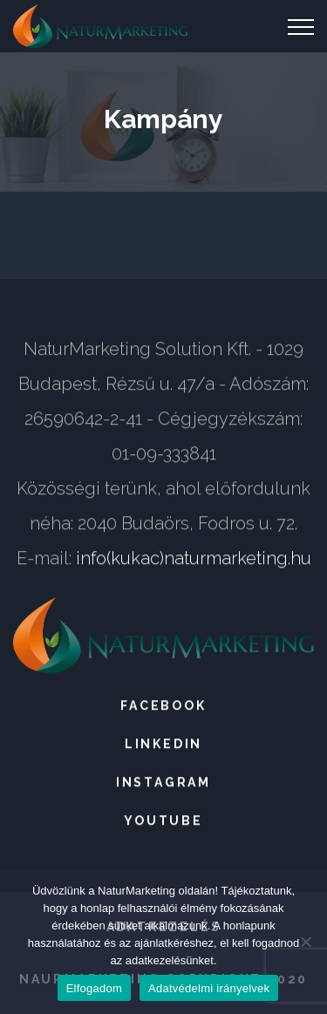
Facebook (163, 706)
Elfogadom (94, 988)
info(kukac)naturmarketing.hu (193, 558)
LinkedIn (163, 745)
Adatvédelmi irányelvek (208, 988)
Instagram (163, 783)
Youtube (163, 821)
